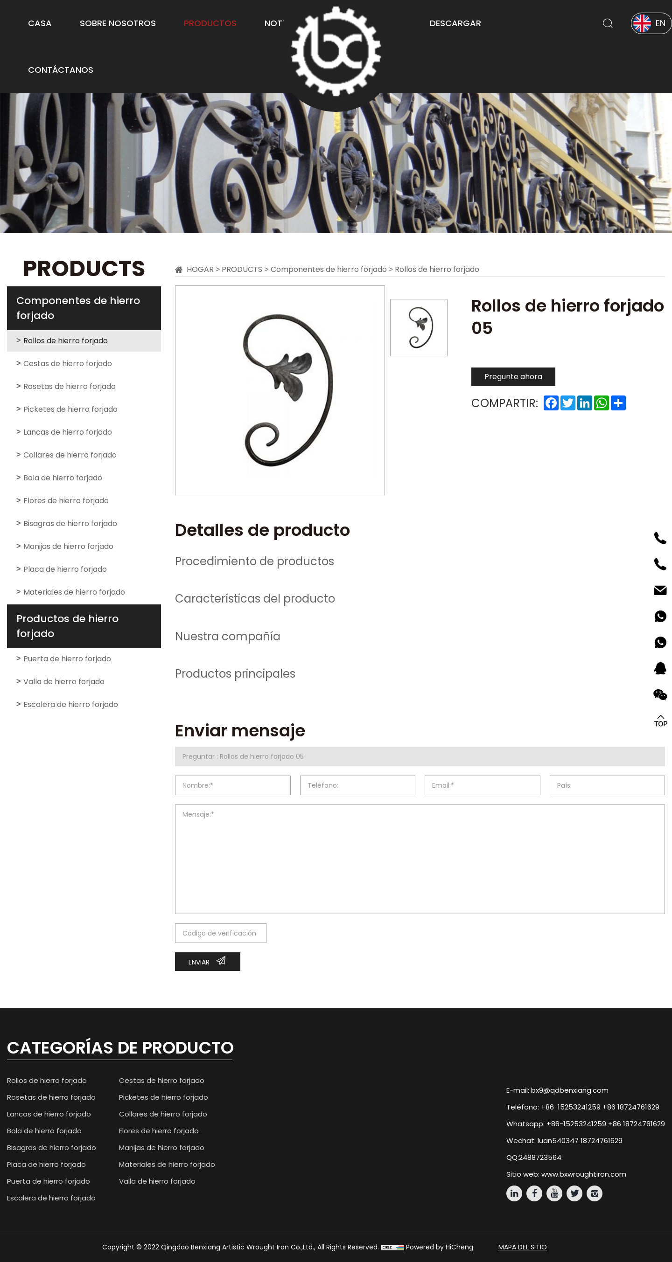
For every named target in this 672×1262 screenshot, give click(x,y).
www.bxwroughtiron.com (583, 1174)
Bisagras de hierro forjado (70, 523)
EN (660, 23)
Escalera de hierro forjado (70, 704)
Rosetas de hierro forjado (69, 386)
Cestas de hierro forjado (67, 363)
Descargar (455, 23)
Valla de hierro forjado (64, 681)
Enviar (199, 962)
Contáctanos (60, 70)
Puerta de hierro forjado (67, 658)
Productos (210, 23)
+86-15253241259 (571, 1107)
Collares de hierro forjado (70, 455)
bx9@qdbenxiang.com (570, 1090)
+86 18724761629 (630, 1107)
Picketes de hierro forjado (70, 409)
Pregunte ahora (513, 376)
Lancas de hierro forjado (67, 432)
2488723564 (540, 1157)
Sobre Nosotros (118, 23)
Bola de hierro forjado (62, 477)
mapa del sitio (522, 1247)
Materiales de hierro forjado (74, 592)
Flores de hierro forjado (66, 500)
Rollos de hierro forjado (65, 340)
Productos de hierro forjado (67, 626)
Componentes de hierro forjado (78, 308)
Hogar (200, 269)
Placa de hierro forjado (65, 569)
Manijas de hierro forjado (68, 546)
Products (242, 269)
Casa (40, 23)
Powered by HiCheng (439, 1247)
